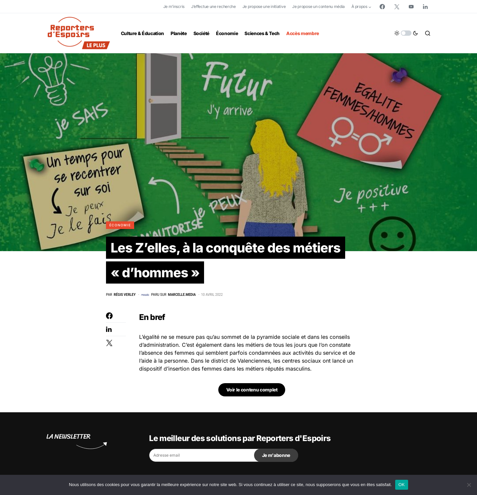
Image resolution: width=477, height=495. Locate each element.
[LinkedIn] (425, 6)
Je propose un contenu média (318, 6)
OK (401, 484)
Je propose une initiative (264, 6)
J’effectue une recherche (213, 6)
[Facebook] (382, 6)
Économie (120, 225)
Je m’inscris (174, 6)
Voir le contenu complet (252, 390)
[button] (406, 33)
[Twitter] (397, 6)
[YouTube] (411, 6)
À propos (359, 6)
